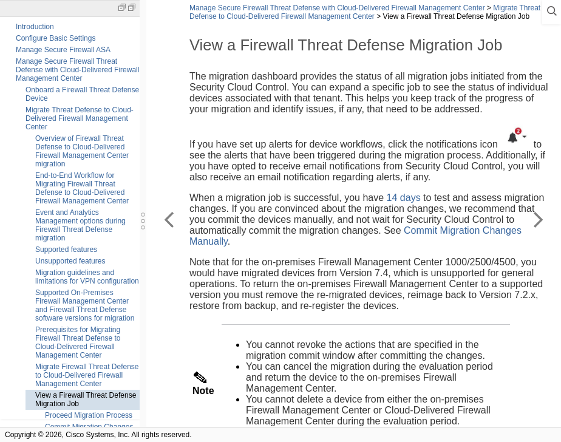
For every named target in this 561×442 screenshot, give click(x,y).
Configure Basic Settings (55, 38)
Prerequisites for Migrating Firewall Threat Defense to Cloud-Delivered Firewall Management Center (78, 342)
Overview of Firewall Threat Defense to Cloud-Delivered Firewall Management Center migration (82, 151)
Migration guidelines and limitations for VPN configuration (87, 276)
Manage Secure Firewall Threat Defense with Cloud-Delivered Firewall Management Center (77, 70)
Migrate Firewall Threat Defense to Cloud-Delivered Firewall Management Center (87, 375)
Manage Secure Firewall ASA (63, 50)
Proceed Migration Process (88, 415)
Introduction (35, 26)
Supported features (66, 249)
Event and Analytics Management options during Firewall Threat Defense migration (80, 225)
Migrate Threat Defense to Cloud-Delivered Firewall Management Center (79, 118)
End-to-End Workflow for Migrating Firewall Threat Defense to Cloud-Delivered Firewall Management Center (82, 188)
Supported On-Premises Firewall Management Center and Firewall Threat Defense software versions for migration (84, 305)
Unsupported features (70, 261)
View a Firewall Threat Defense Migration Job (85, 399)
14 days (404, 197)
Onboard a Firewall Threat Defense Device (82, 94)
